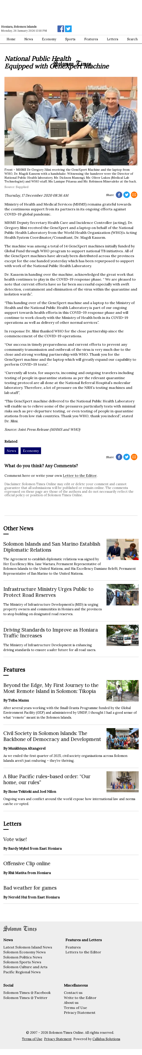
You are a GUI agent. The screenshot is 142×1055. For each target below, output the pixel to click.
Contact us (73, 992)
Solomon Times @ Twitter (25, 997)
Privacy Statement (79, 1012)
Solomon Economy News (24, 952)
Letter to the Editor (80, 475)
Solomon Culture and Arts (25, 967)
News (28, 39)
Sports (70, 39)
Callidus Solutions (106, 1039)
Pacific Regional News (22, 972)
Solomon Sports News (22, 962)
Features (73, 947)
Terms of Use (75, 1007)
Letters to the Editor (83, 952)
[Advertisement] (63, 12)
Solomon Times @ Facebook (27, 992)
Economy (49, 39)
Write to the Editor (80, 997)
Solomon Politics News (22, 957)
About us (71, 1002)
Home (11, 39)
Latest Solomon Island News (27, 947)
